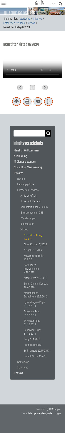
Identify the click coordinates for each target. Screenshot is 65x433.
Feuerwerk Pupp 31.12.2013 (32, 331)
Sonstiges (22, 367)
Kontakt (18, 373)
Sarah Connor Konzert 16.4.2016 (36, 285)
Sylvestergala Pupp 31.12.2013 (34, 303)
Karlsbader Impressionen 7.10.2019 (31, 268)
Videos (31, 23)
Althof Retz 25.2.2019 (35, 278)
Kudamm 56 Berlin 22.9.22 (34, 257)
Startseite (25, 18)
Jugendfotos (27, 223)
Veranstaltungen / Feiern (34, 207)
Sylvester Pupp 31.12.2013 (32, 313)
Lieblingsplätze (25, 184)
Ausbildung (20, 156)
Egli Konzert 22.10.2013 (37, 350)
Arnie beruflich (28, 195)
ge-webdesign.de (43, 413)
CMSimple (55, 409)
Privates (37, 18)
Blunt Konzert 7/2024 (35, 244)
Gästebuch (23, 361)
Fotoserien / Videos (14, 23)
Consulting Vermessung (28, 167)
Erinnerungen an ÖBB (32, 212)
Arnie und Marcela (30, 201)
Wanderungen (28, 218)
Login (58, 413)
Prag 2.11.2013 (32, 339)
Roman (21, 178)
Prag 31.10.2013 (33, 345)
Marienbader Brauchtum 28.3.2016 (35, 294)
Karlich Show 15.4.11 (35, 356)
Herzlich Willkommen (26, 150)
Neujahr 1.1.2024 (33, 250)
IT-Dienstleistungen (25, 161)
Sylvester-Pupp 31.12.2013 (32, 322)
